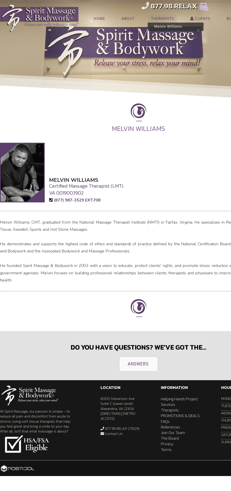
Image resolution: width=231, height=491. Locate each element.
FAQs (165, 421)
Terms (166, 450)
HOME (99, 19)
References (170, 427)
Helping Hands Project (179, 399)
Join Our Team (173, 433)
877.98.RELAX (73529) (120, 428)
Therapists (170, 410)
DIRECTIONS (111, 413)
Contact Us (112, 433)
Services (168, 404)
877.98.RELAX (169, 5)
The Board (170, 438)
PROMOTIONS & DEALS (180, 416)
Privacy (167, 444)
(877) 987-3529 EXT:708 (77, 200)
